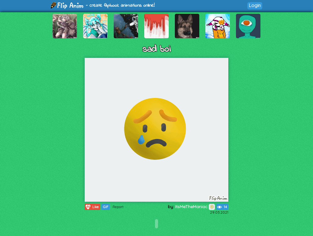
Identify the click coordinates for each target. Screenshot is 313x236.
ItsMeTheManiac (195, 206)
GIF (105, 207)
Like (92, 207)
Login (255, 5)
